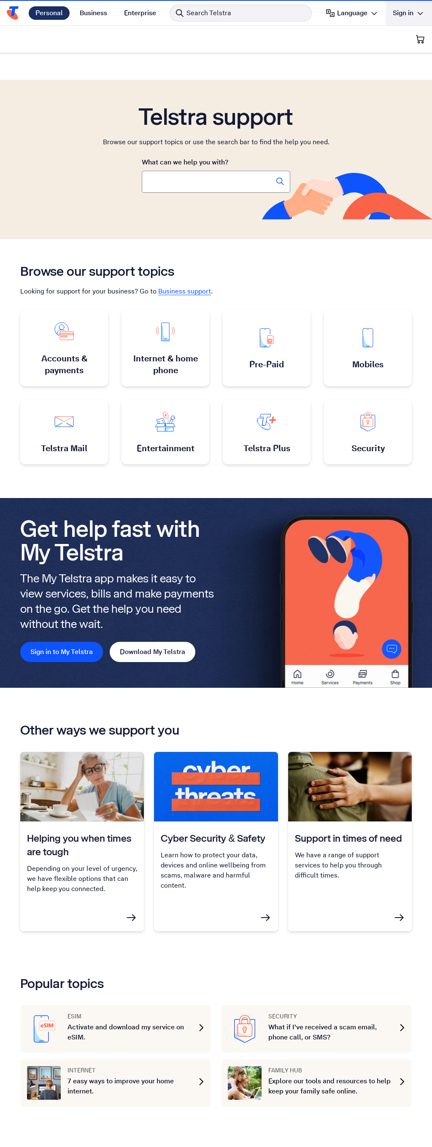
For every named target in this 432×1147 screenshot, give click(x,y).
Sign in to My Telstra (61, 651)
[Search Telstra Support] (280, 181)
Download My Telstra (152, 651)
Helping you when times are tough (79, 845)
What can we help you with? (185, 162)
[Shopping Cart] (420, 39)
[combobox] (216, 182)
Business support (184, 291)
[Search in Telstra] (241, 13)
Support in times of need (348, 838)
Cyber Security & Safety (213, 838)
